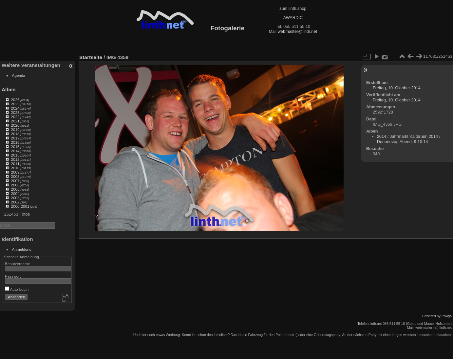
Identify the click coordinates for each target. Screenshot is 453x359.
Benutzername (17, 264)
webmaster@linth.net (297, 31)
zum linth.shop (293, 8)
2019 (15, 129)
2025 (15, 104)
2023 (15, 112)
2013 (15, 155)
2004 (15, 193)
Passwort (13, 276)
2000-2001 (20, 206)
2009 (15, 172)
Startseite (90, 57)
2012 (15, 159)
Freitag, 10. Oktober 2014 (397, 87)
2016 (15, 142)
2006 (15, 185)
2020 (15, 125)
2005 (15, 189)
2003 (15, 198)
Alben (9, 89)
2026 (15, 99)
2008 (15, 176)
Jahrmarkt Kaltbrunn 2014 (414, 136)
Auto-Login (17, 289)
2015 (15, 146)
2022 (15, 117)
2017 (15, 138)
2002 (15, 202)
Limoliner (221, 335)
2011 (15, 163)
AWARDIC (293, 17)
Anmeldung (22, 249)
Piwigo (447, 316)
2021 (15, 121)
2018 (15, 134)
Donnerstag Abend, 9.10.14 (402, 141)
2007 (15, 181)
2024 (15, 108)
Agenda (19, 75)
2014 (15, 151)
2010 (15, 168)
